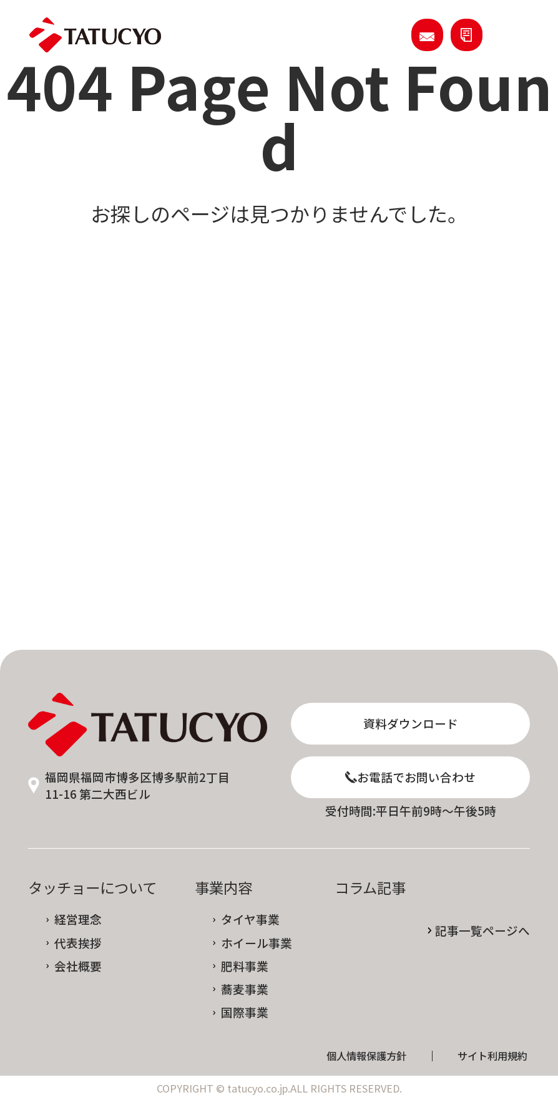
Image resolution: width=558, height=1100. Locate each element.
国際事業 (244, 1012)
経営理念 (78, 919)
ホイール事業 (256, 943)
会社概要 (78, 966)
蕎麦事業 (244, 989)
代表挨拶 (78, 943)
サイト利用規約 (492, 1055)
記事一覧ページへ (482, 931)
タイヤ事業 (250, 919)
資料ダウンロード (410, 723)
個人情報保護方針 (366, 1055)
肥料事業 (244, 966)
